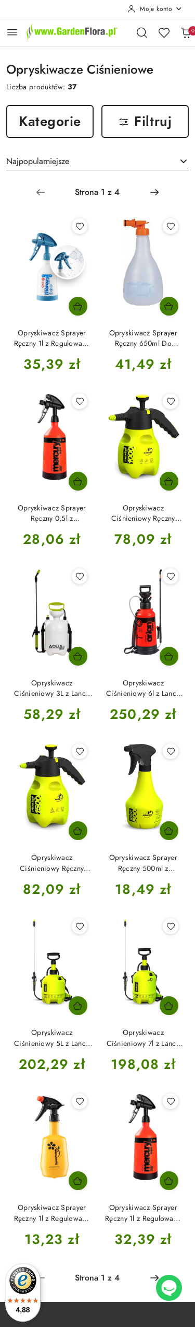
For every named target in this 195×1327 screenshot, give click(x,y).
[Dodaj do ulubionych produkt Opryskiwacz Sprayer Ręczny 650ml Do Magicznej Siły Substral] (170, 226)
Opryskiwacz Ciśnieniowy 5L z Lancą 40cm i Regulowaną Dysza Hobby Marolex (51, 1038)
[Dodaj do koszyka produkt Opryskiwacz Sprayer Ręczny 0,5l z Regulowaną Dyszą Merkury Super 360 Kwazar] (78, 481)
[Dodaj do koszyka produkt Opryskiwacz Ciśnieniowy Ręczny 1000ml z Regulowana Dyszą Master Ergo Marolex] (169, 481)
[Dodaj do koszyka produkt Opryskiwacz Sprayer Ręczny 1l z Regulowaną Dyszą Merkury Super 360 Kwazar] (169, 1180)
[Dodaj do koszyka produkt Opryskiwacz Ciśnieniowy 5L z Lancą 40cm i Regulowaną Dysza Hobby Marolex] (78, 1005)
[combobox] (97, 161)
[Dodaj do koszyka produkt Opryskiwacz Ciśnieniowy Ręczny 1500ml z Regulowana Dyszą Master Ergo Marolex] (78, 830)
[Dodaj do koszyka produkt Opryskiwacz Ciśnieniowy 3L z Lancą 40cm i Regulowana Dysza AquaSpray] (78, 656)
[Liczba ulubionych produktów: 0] (164, 32)
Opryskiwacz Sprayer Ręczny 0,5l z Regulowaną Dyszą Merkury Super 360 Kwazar (52, 513)
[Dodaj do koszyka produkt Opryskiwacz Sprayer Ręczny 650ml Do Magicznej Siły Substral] (169, 306)
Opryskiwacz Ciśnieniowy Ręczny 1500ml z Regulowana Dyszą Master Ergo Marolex (52, 863)
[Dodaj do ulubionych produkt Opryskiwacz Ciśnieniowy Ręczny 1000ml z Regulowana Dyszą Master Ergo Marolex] (170, 401)
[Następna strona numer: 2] (154, 192)
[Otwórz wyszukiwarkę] (142, 32)
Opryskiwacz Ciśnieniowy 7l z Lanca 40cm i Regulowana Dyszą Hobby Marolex (143, 1038)
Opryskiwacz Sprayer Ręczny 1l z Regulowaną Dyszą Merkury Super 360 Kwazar (143, 1213)
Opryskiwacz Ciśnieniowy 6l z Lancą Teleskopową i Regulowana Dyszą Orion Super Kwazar (143, 688)
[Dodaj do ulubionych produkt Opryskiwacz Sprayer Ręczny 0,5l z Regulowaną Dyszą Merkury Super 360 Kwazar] (79, 401)
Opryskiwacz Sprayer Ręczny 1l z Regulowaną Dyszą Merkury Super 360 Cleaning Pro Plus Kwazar (52, 338)
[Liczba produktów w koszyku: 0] (185, 32)
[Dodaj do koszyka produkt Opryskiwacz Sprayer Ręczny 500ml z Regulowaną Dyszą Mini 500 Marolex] (169, 830)
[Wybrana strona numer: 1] (97, 192)
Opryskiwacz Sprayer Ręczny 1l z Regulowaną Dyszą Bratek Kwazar (52, 1213)
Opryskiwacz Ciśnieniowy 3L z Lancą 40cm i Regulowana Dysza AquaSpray (51, 688)
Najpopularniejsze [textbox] (37, 161)
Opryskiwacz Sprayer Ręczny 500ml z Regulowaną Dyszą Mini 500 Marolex (143, 863)
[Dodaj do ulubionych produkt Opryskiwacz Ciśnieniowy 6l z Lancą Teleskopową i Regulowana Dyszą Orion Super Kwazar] (170, 576)
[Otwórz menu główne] (12, 32)
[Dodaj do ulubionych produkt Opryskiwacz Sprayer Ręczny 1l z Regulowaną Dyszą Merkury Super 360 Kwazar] (170, 1101)
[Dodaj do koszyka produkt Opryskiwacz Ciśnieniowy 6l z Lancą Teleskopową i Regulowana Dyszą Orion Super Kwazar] (169, 656)
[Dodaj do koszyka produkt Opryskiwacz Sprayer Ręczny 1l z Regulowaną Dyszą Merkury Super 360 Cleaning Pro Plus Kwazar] (78, 306)
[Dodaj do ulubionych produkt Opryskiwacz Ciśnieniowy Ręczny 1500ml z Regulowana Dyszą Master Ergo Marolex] (79, 751)
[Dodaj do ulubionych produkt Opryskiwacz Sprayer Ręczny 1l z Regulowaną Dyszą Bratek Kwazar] (79, 1101)
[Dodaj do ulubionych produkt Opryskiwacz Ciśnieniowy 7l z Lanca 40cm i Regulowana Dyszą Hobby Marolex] (170, 926)
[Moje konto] (155, 9)
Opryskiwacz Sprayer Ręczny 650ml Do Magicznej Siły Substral (143, 338)
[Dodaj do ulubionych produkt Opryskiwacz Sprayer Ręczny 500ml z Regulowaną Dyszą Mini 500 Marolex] (170, 751)
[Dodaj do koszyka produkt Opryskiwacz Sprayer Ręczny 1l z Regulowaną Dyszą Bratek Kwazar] (78, 1180)
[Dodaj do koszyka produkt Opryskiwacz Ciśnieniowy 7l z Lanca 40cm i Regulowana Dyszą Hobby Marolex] (169, 1005)
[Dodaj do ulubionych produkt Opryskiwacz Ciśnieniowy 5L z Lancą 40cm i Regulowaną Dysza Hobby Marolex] (79, 926)
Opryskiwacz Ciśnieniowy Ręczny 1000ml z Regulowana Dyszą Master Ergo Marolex (143, 513)
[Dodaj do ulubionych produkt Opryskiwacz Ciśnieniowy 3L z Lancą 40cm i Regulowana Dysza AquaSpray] (79, 576)
